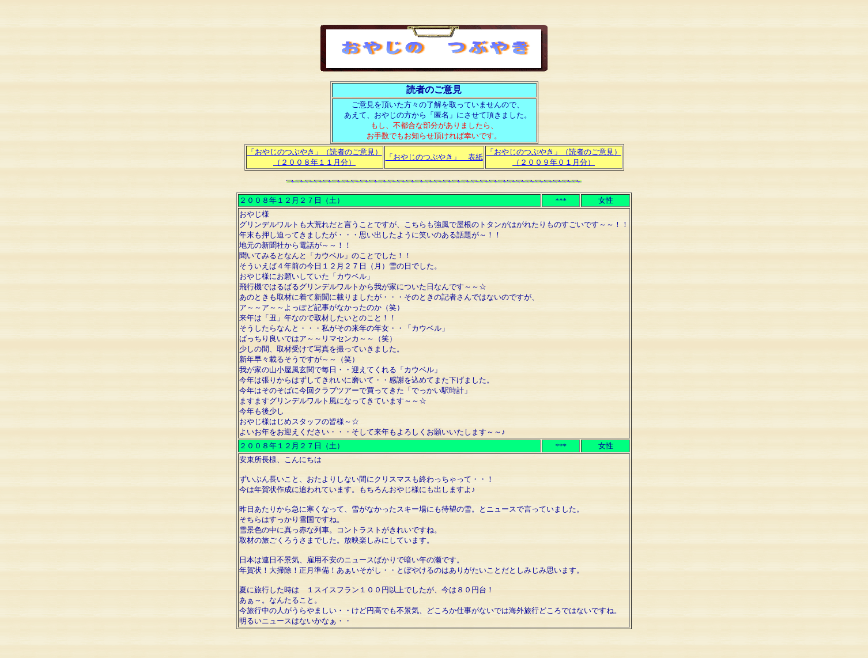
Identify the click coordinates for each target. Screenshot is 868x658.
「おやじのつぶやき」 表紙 (434, 157)
